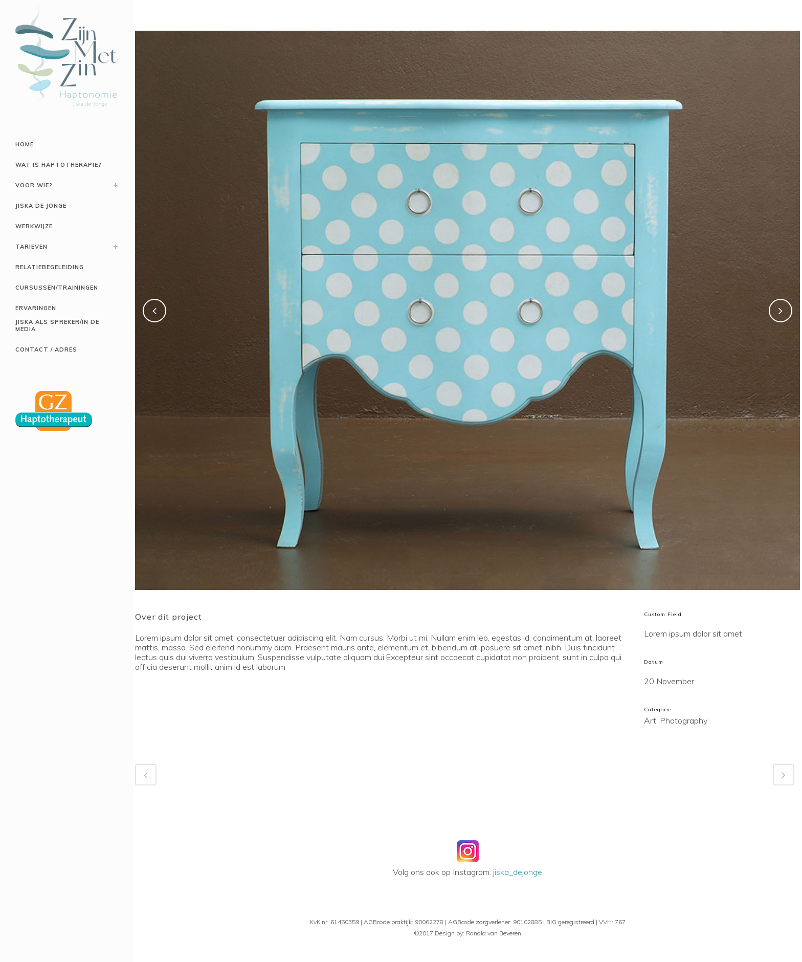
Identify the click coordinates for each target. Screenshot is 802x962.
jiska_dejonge (517, 872)
